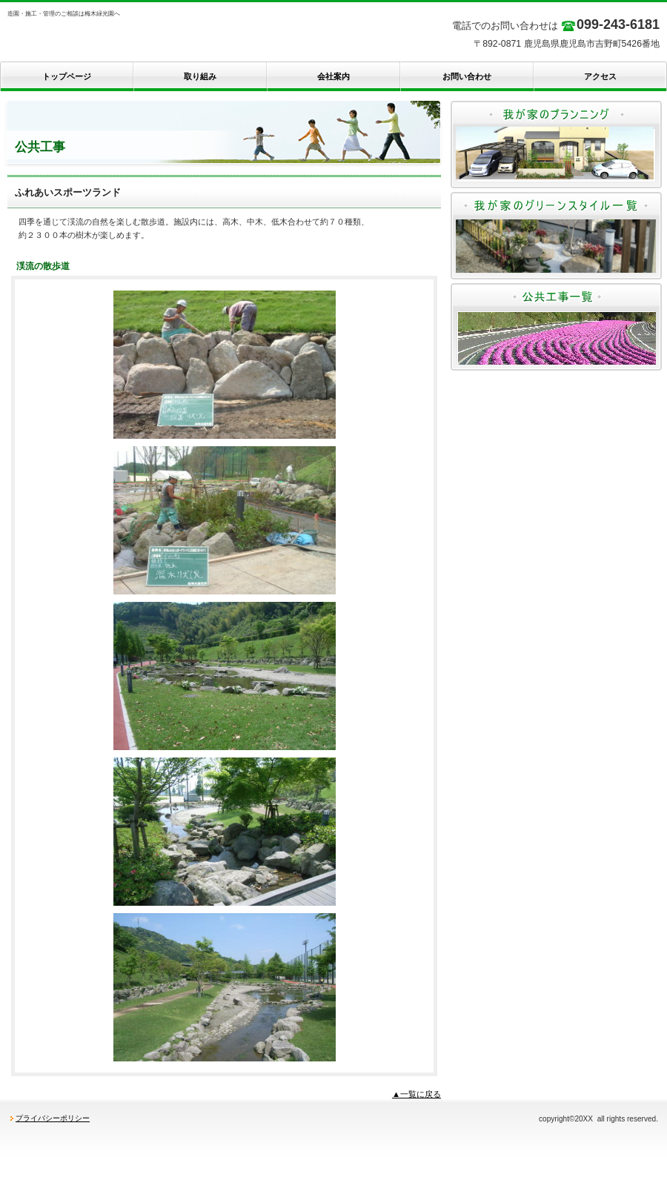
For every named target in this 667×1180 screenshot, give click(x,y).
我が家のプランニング (556, 144)
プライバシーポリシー (53, 1118)
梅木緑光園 (148, 37)
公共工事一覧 (556, 327)
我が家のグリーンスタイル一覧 (556, 235)
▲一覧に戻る (416, 1094)
